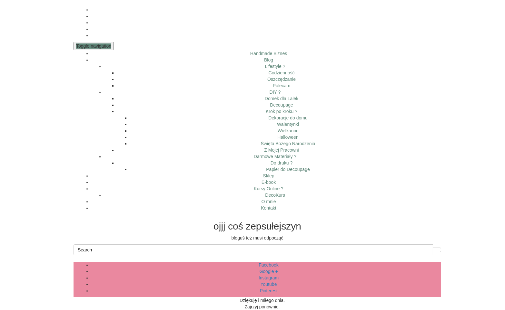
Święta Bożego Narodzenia (288, 143)
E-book (269, 182)
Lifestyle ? (275, 66)
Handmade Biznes (268, 53)
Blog (268, 59)
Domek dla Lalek (281, 98)
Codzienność (282, 72)
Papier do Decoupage (288, 169)
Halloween (287, 137)
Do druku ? (281, 162)
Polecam (281, 85)
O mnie (268, 201)
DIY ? (275, 92)
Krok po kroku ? (281, 111)
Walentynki (288, 124)
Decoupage (281, 105)
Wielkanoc (288, 130)
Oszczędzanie (281, 79)
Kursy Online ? (268, 188)
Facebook (268, 265)
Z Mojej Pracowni (281, 150)
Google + (268, 271)
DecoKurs (275, 195)
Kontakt (268, 208)
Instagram (269, 277)
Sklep (268, 175)
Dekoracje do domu (287, 117)
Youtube (269, 284)
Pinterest (268, 290)
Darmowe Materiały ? (275, 156)
